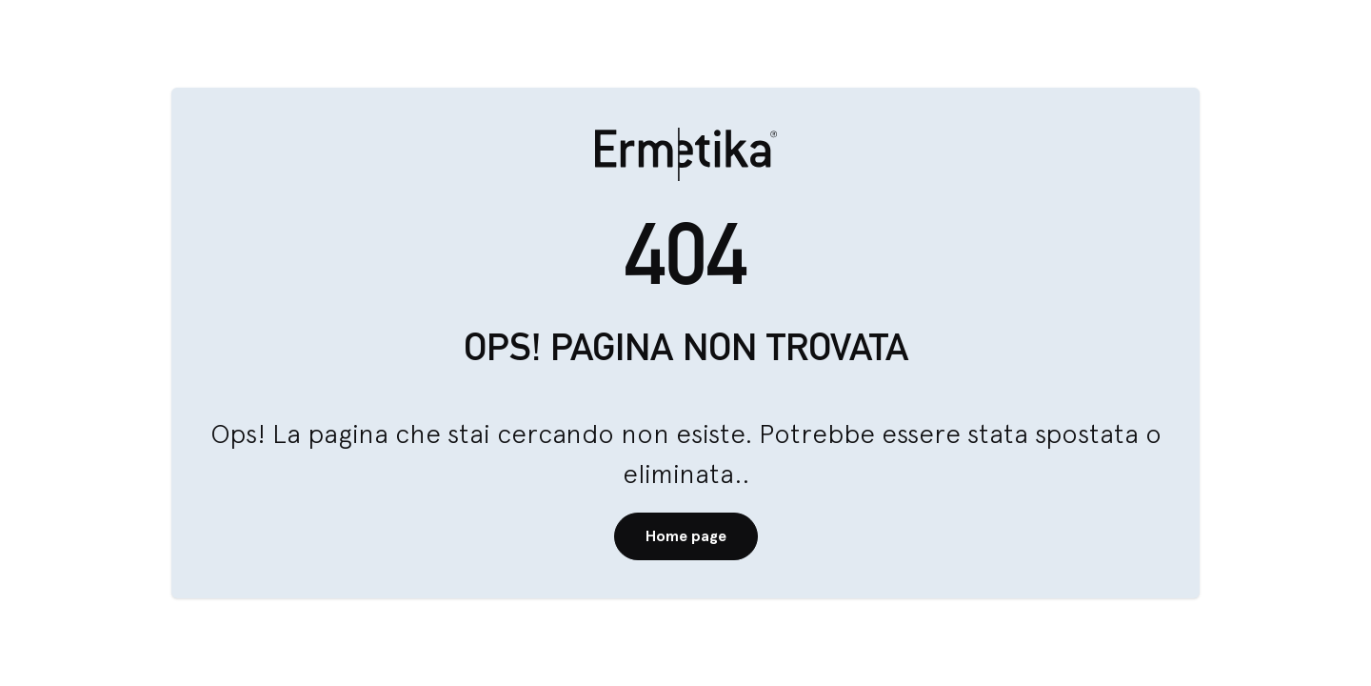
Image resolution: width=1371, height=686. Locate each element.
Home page (686, 536)
